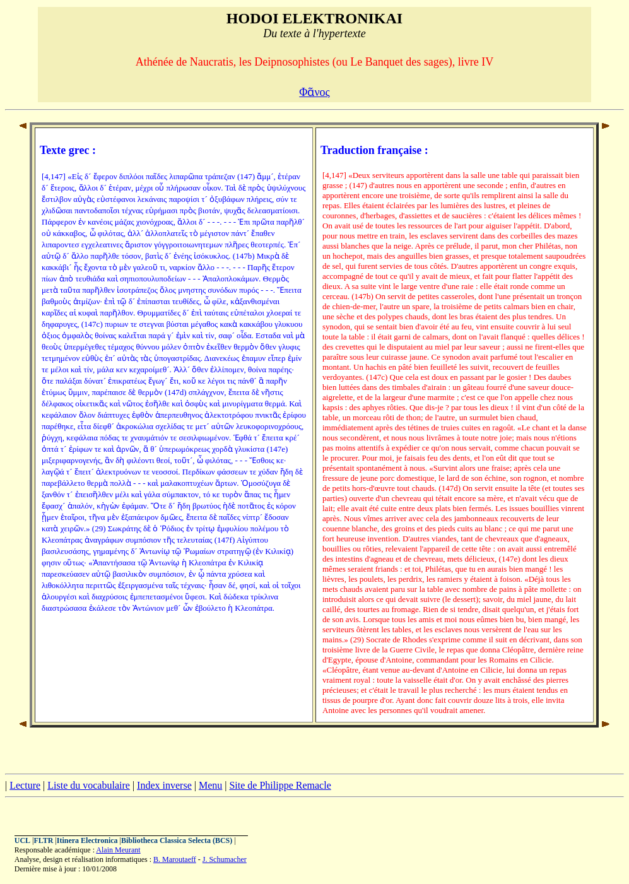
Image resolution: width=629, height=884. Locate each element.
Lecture (24, 785)
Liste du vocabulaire (88, 785)
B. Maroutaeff (174, 859)
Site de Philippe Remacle (280, 785)
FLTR (43, 840)
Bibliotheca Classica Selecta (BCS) (176, 840)
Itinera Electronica (87, 840)
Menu (210, 785)
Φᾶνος (314, 92)
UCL (22, 840)
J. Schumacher (225, 859)
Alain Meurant (118, 850)
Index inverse (164, 785)
